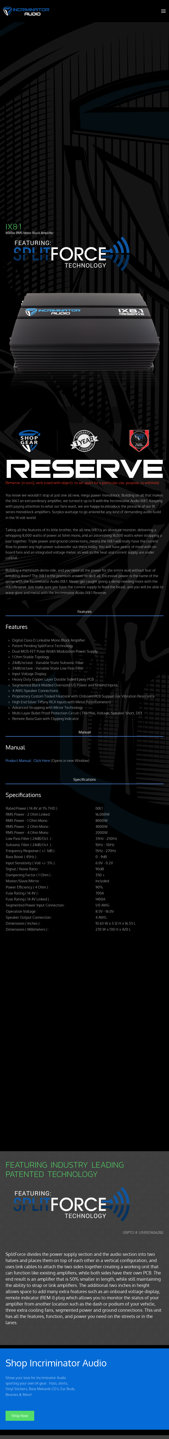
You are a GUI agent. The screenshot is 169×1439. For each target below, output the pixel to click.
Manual (85, 732)
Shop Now (20, 1415)
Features (84, 611)
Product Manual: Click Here (28, 760)
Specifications (84, 779)
